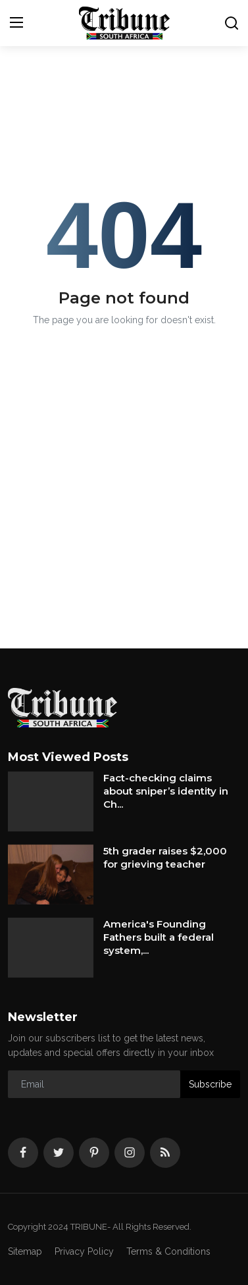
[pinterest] (94, 1153)
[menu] (16, 23)
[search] (231, 23)
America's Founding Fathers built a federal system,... (158, 937)
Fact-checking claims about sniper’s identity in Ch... (165, 791)
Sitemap (25, 1251)
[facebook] (23, 1153)
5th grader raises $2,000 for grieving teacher (165, 857)
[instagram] (129, 1153)
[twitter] (58, 1153)
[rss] (165, 1153)
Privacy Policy (84, 1251)
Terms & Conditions (168, 1251)
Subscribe (210, 1084)
